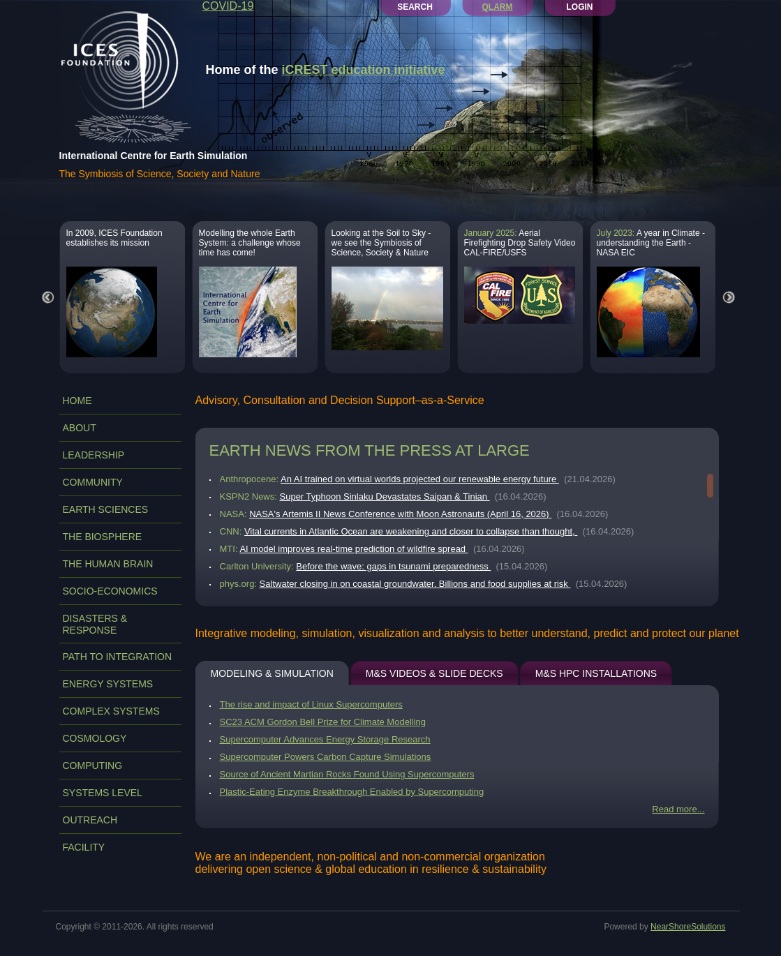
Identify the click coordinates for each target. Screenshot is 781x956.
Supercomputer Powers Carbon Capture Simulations (325, 757)
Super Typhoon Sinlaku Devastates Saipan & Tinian (385, 496)
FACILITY (84, 847)
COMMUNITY (93, 482)
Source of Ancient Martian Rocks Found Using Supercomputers (347, 774)
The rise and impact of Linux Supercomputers (311, 704)
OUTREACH (90, 820)
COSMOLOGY (95, 738)
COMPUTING (93, 765)
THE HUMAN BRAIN (108, 563)
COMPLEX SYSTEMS (111, 711)
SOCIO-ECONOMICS (110, 591)
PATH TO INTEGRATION (117, 656)
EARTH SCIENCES (106, 509)
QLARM (497, 7)
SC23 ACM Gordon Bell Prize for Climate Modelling (323, 722)
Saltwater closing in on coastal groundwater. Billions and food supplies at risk (415, 583)
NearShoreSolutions (687, 927)
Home (77, 400)
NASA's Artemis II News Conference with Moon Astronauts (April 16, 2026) (400, 514)
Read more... (678, 809)
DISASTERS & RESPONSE (95, 624)
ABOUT (79, 427)
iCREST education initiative (363, 70)
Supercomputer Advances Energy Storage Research (325, 739)
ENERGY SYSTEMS (108, 683)
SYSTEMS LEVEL (102, 792)
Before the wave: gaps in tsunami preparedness (393, 566)
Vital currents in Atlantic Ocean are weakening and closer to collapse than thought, (410, 531)
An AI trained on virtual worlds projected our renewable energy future (420, 479)
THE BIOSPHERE (102, 536)
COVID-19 (228, 6)
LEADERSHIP (94, 455)
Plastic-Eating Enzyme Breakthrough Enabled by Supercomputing (352, 791)
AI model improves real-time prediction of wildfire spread (353, 549)
